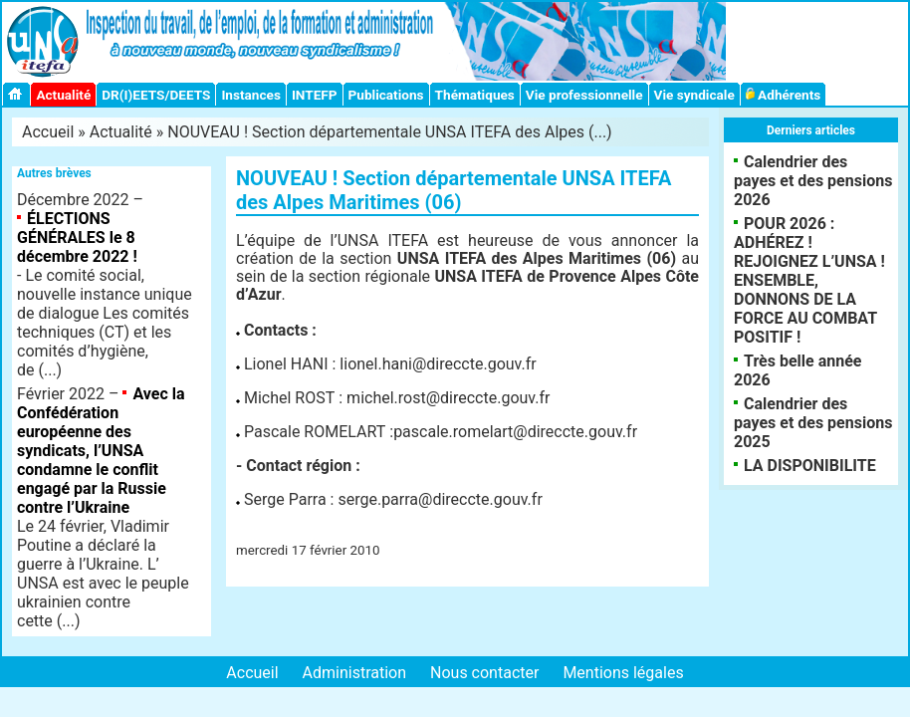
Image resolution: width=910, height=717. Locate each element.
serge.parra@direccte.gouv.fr (440, 499)
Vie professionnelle (584, 95)
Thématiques (475, 95)
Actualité (63, 95)
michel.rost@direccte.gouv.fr (448, 397)
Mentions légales (623, 672)
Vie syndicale (694, 95)
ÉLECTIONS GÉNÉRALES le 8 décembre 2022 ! (77, 237)
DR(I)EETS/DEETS (156, 95)
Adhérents (783, 95)
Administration (355, 672)
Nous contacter (484, 672)
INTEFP (315, 95)
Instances (250, 95)
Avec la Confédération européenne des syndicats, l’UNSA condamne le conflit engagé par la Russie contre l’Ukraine (101, 450)
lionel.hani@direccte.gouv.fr (438, 364)
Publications (386, 95)
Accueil (48, 131)
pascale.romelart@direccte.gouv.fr (515, 431)
